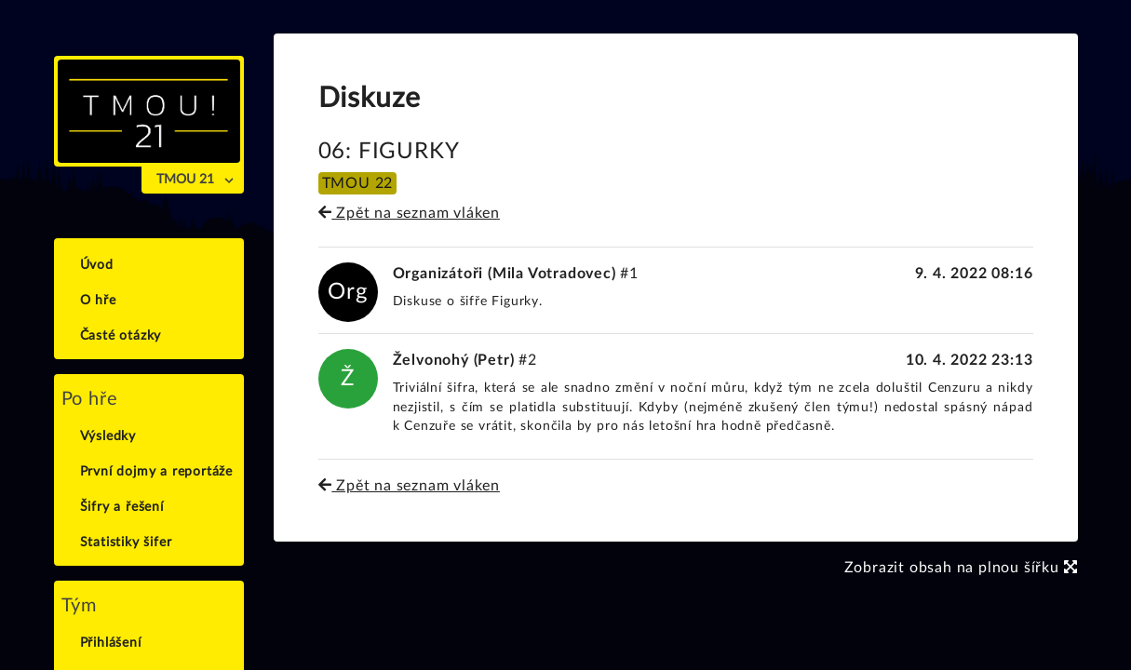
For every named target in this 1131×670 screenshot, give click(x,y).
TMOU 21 (185, 179)
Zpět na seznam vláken (409, 213)
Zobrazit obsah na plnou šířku (961, 567)
